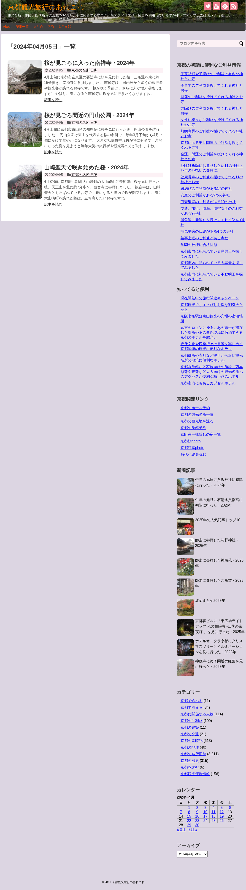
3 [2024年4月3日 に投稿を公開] (205, 808)
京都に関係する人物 (197, 714)
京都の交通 (190, 734)
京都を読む (190, 767)
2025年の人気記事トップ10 (217, 520)
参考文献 (64, 26)
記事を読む (53, 100)
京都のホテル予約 (195, 408)
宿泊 (50, 26)
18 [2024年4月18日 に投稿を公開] (213, 816)
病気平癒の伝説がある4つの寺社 (207, 231)
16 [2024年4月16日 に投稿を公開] (197, 816)
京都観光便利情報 (195, 774)
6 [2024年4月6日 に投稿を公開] (230, 808)
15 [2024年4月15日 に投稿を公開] (189, 816)
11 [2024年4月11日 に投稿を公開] (213, 812)
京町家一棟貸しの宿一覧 (201, 434)
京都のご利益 (192, 721)
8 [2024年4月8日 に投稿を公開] (189, 812)
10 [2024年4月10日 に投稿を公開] (205, 812)
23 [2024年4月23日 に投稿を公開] (197, 821)
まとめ (38, 26)
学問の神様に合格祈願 (199, 245)
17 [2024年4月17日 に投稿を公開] (205, 816)
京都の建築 (190, 727)
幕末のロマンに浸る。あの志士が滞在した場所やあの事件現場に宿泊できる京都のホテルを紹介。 (212, 332)
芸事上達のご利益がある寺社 (204, 238)
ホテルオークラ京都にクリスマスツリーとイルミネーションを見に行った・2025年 (219, 646)
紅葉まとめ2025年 (210, 601)
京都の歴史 (190, 761)
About (7, 26)
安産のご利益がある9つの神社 (205, 195)
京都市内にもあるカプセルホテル (208, 383)
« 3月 (181, 830)
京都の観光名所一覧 (197, 414)
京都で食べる (192, 701)
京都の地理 (190, 747)
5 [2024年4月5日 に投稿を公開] (222, 808)
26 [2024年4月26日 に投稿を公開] (222, 821)
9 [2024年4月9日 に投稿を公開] (197, 812)
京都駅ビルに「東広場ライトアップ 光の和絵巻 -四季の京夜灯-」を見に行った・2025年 (220, 626)
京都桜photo (191, 441)
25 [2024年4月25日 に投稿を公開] (213, 821)
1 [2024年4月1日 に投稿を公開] (189, 808)
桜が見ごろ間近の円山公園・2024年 (89, 115)
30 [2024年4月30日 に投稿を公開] (197, 825)
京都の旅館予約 (193, 428)
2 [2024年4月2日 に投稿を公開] (197, 808)
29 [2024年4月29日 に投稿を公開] (189, 825)
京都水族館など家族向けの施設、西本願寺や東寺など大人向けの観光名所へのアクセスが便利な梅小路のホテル (212, 371)
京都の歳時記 (192, 741)
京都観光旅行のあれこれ (46, 7)
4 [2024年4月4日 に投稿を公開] (214, 808)
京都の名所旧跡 (84, 70)
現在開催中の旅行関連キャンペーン (210, 298)
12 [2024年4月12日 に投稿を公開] (222, 812)
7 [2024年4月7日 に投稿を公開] (181, 812)
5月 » (193, 830)
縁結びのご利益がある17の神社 (206, 188)
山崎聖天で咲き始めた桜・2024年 (86, 167)
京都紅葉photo (192, 448)
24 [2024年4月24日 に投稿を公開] (205, 821)
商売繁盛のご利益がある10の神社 (208, 202)
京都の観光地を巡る (197, 421)
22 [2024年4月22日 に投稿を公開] (189, 821)
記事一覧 (22, 26)
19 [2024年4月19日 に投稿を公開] (222, 816)
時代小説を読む (193, 454)
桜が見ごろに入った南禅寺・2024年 (89, 63)
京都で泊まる (192, 707)
